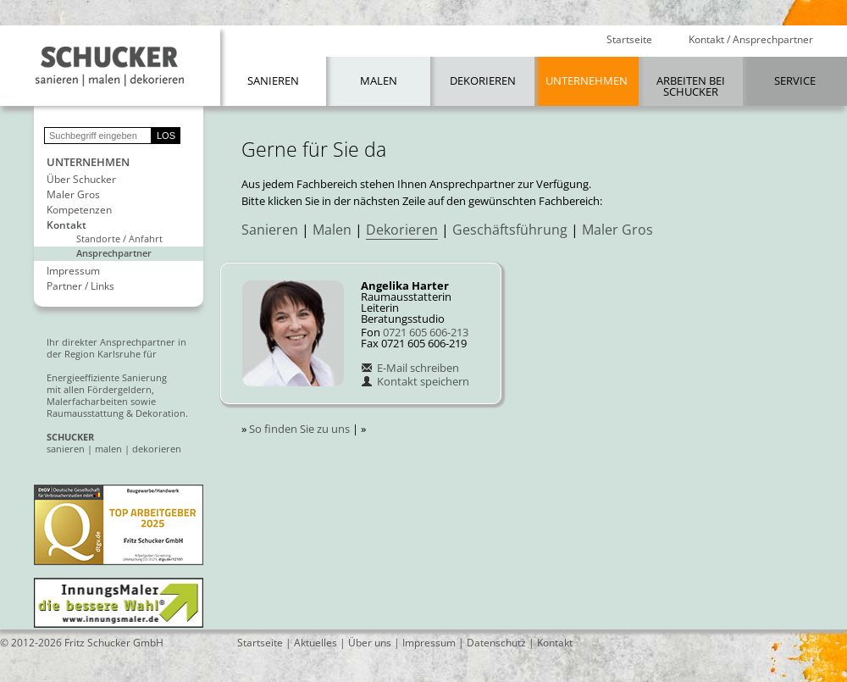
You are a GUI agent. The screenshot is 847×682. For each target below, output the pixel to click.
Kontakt (66, 225)
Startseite (629, 40)
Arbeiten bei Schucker (690, 86)
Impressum (73, 271)
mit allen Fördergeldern (99, 389)
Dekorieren (483, 80)
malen (108, 448)
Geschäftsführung (509, 229)
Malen (378, 80)
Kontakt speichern (415, 381)
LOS (166, 135)
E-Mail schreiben (410, 367)
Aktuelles (315, 642)
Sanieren (273, 80)
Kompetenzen (79, 210)
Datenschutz (496, 642)
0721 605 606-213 (425, 332)
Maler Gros (73, 195)
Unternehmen (586, 80)
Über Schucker (81, 180)
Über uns (369, 642)
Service (795, 80)
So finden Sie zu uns (299, 428)
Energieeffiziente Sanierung (107, 377)
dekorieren (156, 448)
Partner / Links (80, 286)
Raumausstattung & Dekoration (116, 413)
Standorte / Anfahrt (119, 238)
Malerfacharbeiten (87, 401)
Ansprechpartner (114, 253)
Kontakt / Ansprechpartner (751, 40)
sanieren (66, 448)
